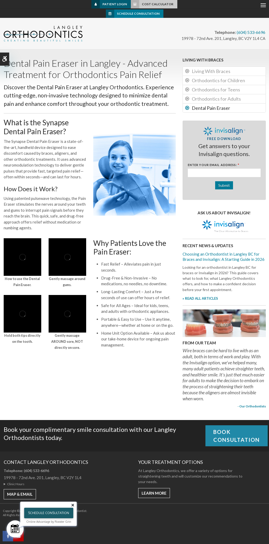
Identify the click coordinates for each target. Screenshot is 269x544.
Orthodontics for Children (218, 80)
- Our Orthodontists (251, 406)
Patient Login (114, 4)
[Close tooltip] (73, 505)
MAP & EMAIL (20, 494)
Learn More (154, 493)
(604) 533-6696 (251, 32)
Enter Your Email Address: (214, 165)
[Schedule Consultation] (15, 528)
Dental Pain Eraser (211, 108)
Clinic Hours (15, 484)
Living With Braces (211, 71)
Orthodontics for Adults (216, 99)
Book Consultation (236, 436)
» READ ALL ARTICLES (200, 298)
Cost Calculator (157, 4)
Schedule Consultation (138, 13)
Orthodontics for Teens (216, 89)
